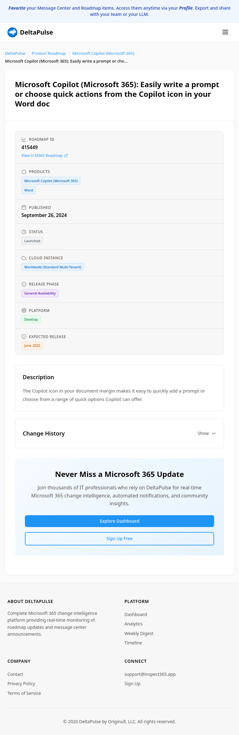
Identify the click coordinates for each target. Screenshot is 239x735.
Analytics (133, 624)
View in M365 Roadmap (44, 155)
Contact (15, 674)
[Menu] (225, 32)
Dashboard (135, 614)
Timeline (133, 643)
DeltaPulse (15, 53)
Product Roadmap (49, 53)
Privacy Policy (21, 683)
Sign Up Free (119, 538)
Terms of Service (24, 693)
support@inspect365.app (150, 674)
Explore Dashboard (119, 521)
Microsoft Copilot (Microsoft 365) (103, 53)
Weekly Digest (138, 633)
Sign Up (132, 683)
